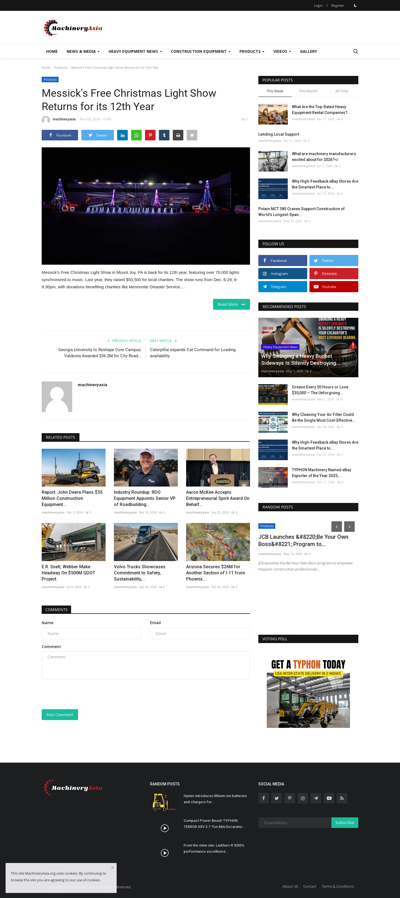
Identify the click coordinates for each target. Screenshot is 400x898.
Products (60, 67)
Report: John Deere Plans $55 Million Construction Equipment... (72, 498)
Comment (51, 646)
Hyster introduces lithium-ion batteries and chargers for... (215, 799)
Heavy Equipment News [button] (135, 51)
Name (47, 622)
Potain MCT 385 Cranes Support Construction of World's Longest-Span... (301, 212)
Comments (57, 609)
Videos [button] (282, 51)
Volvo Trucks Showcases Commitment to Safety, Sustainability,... (140, 573)
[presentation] (84, 694)
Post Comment (59, 714)
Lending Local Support (278, 134)
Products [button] (251, 51)
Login (318, 5)
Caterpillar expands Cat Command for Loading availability (193, 352)
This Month (308, 90)
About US (290, 886)
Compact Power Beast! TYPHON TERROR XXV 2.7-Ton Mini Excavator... (215, 823)
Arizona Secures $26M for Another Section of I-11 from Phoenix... (215, 573)
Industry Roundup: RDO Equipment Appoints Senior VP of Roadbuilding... (145, 498)
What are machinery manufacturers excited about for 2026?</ (324, 157)
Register (337, 5)
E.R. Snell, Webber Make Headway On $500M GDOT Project (68, 573)
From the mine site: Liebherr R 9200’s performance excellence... (214, 848)
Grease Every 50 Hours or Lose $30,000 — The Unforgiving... (320, 390)
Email (155, 622)
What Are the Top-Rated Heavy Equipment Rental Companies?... (321, 110)
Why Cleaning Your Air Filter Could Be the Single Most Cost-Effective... (324, 417)
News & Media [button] (83, 51)
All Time (341, 90)
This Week (275, 90)
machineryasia (59, 120)
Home (52, 51)
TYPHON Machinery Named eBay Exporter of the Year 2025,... (321, 473)
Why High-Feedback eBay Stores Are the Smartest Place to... (325, 184)
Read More (231, 304)
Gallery (308, 51)
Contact (309, 886)
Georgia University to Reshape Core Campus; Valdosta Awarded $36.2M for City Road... (99, 352)
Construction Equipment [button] (201, 51)
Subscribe (345, 822)
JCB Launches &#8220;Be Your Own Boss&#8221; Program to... (303, 540)
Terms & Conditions (338, 886)
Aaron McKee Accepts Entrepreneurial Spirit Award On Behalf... (217, 498)
